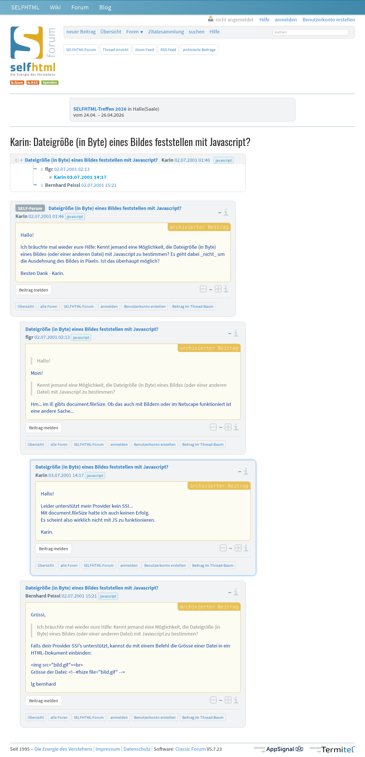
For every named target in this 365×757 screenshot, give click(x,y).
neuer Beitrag (81, 32)
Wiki (55, 7)
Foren (132, 32)
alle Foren (48, 306)
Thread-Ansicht (116, 49)
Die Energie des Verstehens (63, 749)
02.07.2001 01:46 (46, 216)
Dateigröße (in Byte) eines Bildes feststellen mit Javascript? (114, 208)
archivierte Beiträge (199, 49)
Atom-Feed (144, 49)
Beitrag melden (33, 290)
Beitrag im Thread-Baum (193, 306)
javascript (75, 216)
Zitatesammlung (166, 32)
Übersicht (110, 32)
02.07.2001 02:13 (52, 337)
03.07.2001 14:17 (66, 475)
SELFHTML (25, 7)
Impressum (108, 749)
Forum (80, 7)
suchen (196, 32)
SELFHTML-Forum (81, 49)
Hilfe (215, 32)
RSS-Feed (168, 49)
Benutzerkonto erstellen (145, 306)
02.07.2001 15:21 (79, 596)
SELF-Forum (30, 208)
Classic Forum (190, 749)
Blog (105, 7)
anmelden (109, 306)
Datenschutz (137, 749)
